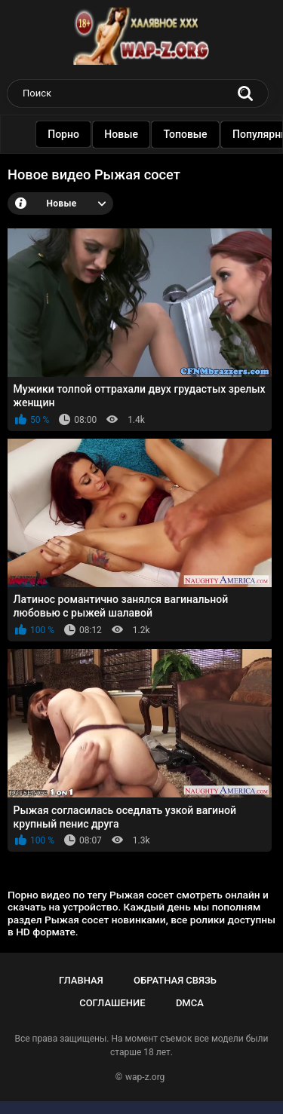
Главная (81, 980)
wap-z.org (145, 1077)
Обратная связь (175, 980)
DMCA (190, 1002)
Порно (66, 134)
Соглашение (112, 1002)
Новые (123, 134)
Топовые (187, 134)
